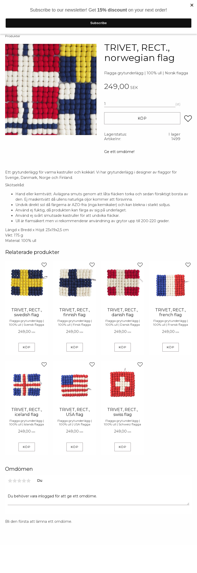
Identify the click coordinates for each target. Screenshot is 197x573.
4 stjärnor (24, 480)
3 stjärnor (19, 480)
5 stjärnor (28, 480)
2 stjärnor (14, 480)
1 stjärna (10, 480)
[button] (188, 118)
